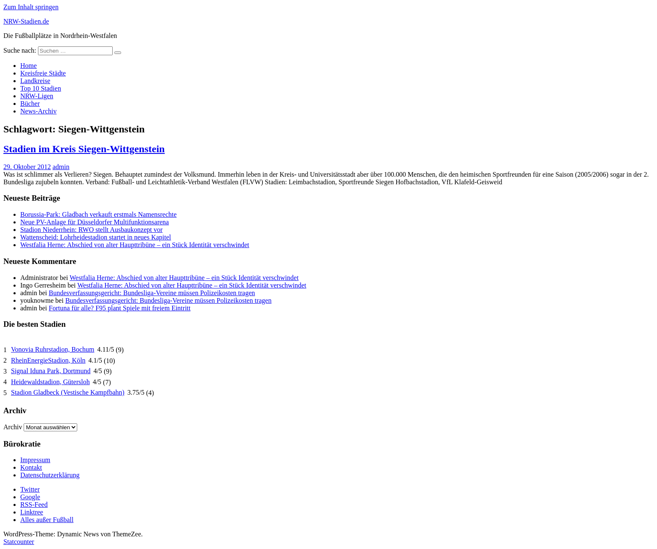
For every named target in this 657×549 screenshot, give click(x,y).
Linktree (31, 512)
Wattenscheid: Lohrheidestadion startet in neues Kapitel (95, 237)
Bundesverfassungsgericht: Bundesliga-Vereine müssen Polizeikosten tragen (152, 292)
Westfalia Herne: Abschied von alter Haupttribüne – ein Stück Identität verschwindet (134, 244)
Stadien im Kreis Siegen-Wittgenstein (84, 148)
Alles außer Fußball (46, 519)
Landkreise (35, 80)
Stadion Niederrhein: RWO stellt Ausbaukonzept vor (91, 229)
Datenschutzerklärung (49, 475)
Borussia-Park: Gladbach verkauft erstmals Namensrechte (98, 214)
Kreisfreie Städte (43, 73)
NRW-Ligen (36, 96)
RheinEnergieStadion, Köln (48, 360)
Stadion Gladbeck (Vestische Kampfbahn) (67, 392)
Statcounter (18, 541)
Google (30, 497)
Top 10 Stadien (40, 88)
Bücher (30, 103)
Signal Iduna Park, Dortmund (50, 370)
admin (60, 166)
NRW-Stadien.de (26, 21)
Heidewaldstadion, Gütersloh (50, 381)
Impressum (35, 459)
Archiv (12, 427)
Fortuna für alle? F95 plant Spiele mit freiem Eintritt (120, 308)
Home (28, 65)
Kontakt (31, 467)
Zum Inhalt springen (31, 7)
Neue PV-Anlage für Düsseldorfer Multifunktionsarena (94, 222)
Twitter (30, 489)
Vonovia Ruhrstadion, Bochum (52, 349)
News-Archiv (38, 111)
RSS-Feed (34, 504)
